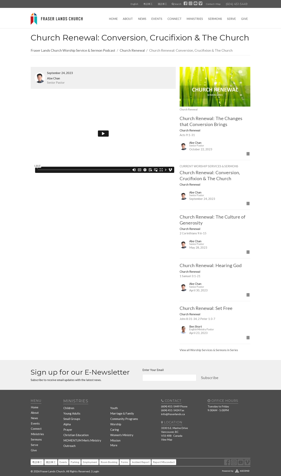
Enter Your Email (153, 370)
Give (244, 18)
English (134, 4)
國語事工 (162, 4)
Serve (231, 18)
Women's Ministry (121, 429)
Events (156, 18)
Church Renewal (132, 50)
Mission (115, 434)
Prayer (67, 425)
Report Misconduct (164, 455)
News (142, 18)
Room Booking (109, 455)
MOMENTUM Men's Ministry (80, 434)
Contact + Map (213, 4)
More (113, 439)
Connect (174, 18)
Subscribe (209, 377)
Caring (114, 425)
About (128, 18)
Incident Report (140, 455)
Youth (114, 406)
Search (176, 4)
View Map (166, 439)
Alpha (66, 420)
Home (113, 18)
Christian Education (75, 429)
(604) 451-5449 (236, 4)
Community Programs (123, 416)
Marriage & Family (120, 411)
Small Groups (71, 416)
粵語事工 (148, 4)
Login (96, 464)
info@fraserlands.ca (173, 414)
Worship (115, 420)
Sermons (215, 18)
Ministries (195, 18)
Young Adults (71, 411)
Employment (90, 455)
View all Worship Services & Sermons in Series (209, 350)
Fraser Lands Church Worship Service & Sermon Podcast (73, 50)
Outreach (69, 439)
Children (68, 406)
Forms (124, 455)
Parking (75, 455)
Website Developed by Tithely (224, 463)
